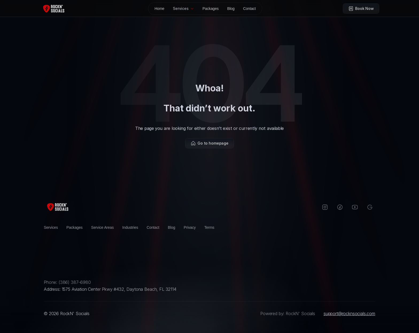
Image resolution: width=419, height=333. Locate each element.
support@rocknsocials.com (349, 313)
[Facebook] (340, 207)
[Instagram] (325, 207)
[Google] (369, 207)
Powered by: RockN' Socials (287, 313)
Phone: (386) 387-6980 (67, 282)
